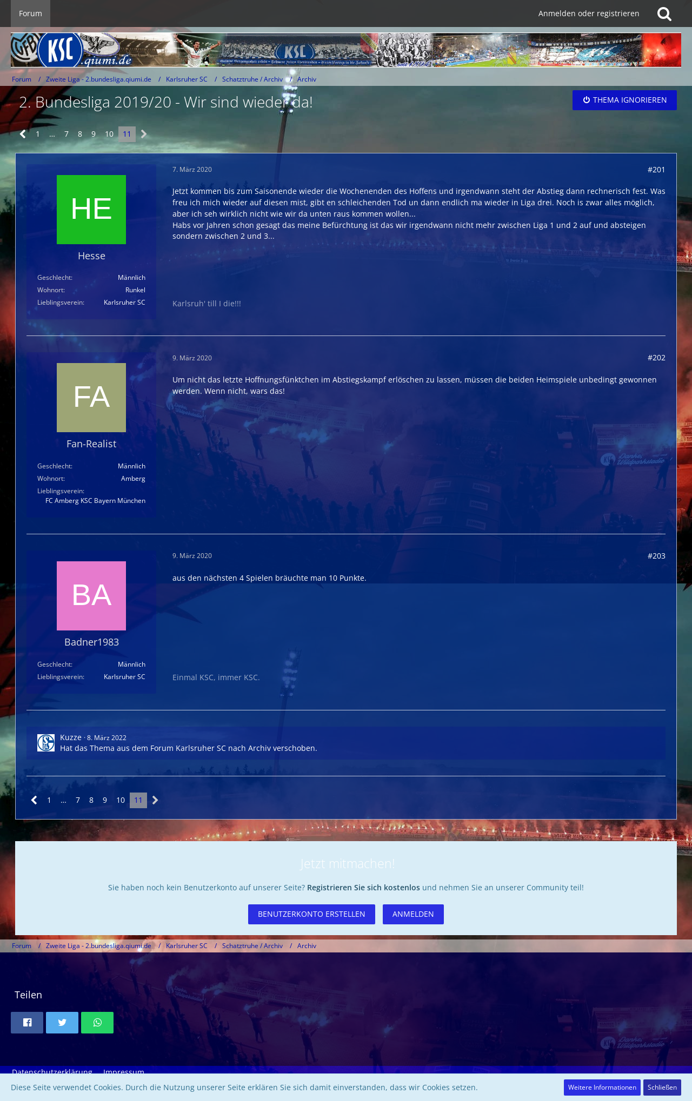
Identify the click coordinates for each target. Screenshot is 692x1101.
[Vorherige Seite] (23, 134)
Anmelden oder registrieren (589, 13)
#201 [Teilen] (657, 169)
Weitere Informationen (602, 1087)
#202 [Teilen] (657, 357)
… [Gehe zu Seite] (52, 134)
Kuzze (71, 737)
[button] (27, 1022)
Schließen (662, 1087)
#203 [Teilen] (657, 555)
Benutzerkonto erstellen (311, 914)
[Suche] (664, 13)
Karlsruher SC (201, 748)
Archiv (259, 748)
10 (109, 134)
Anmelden (413, 914)
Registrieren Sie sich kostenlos (363, 887)
